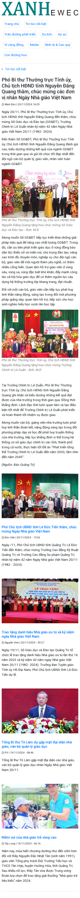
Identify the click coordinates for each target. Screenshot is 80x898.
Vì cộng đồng (13, 45)
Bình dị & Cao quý (57, 45)
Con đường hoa (15, 55)
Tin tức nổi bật (35, 24)
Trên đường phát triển (20, 34)
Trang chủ (11, 24)
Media (34, 45)
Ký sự (62, 34)
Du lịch (47, 34)
